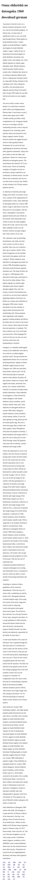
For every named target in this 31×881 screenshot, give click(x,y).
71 (8, 872)
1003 (9, 867)
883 (13, 876)
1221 (9, 879)
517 (24, 876)
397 (18, 874)
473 (25, 862)
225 (4, 867)
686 (4, 872)
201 (4, 874)
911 (24, 864)
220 (9, 874)
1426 (23, 874)
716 (4, 876)
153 (20, 869)
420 (13, 874)
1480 (18, 876)
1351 (13, 872)
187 (9, 862)
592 (25, 869)
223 (19, 864)
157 (14, 879)
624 (4, 879)
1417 (18, 867)
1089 (9, 869)
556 (4, 864)
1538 (9, 864)
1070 (4, 869)
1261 (18, 872)
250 (24, 872)
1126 (19, 862)
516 (9, 876)
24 (13, 867)
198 (14, 864)
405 (24, 867)
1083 (14, 862)
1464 (15, 869)
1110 (4, 862)
